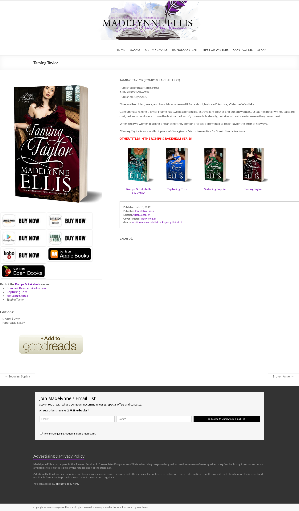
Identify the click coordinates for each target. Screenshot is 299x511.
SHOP (261, 49)
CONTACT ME (243, 49)
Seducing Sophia (215, 189)
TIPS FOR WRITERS (215, 49)
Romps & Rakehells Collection (138, 191)
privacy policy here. (67, 483)
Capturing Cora (177, 189)
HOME (120, 49)
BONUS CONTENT (185, 49)
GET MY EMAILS (156, 49)
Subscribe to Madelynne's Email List (226, 419)
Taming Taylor (253, 189)
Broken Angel (283, 376)
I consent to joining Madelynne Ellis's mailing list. (68, 433)
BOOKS (135, 49)
